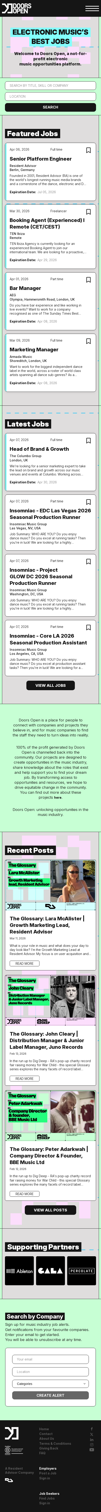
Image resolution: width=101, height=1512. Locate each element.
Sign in (44, 1478)
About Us (46, 1438)
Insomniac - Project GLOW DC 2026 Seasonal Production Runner (41, 576)
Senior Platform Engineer (41, 159)
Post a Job (47, 1473)
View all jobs (50, 685)
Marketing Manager (34, 349)
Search (50, 107)
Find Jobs (47, 1498)
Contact (46, 1434)
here (58, 797)
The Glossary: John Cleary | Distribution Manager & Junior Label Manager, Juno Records (47, 1040)
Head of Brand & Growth (39, 449)
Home (44, 1429)
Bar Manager (25, 288)
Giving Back (48, 1448)
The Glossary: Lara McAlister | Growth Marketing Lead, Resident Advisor (47, 925)
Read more (25, 963)
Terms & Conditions (55, 1443)
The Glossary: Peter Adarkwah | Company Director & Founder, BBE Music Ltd (49, 1155)
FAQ (42, 1453)
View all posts (50, 1210)
